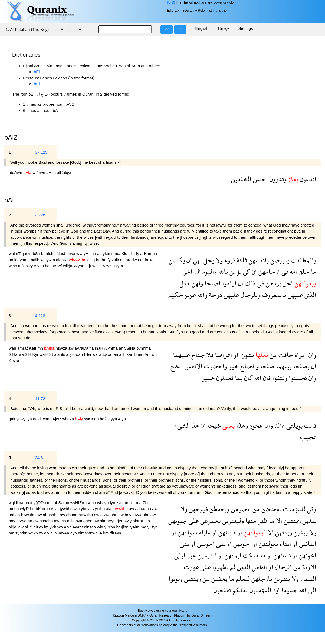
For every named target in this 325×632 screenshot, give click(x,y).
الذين (242, 567)
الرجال (282, 567)
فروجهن (197, 509)
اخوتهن (306, 555)
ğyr (120, 520)
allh (132, 253)
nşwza (61, 348)
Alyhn (39, 265)
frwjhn (91, 502)
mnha (14, 508)
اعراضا (222, 354)
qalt (12, 419)
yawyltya (24, 419)
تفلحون (222, 590)
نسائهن (281, 555)
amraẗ (23, 348)
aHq (91, 259)
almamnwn (88, 533)
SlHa (14, 354)
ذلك (249, 283)
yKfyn (152, 527)
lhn (94, 253)
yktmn (109, 253)
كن (245, 271)
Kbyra (14, 360)
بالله (222, 271)
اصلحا (212, 283)
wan (13, 348)
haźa (105, 419)
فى (284, 271)
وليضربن (232, 520)
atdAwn (16, 172)
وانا (267, 425)
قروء (229, 260)
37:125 (41, 152)
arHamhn (148, 253)
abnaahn (51, 514)
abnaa (72, 514)
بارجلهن (261, 578)
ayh (74, 533)
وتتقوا (279, 377)
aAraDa (81, 348)
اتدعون (307, 179)
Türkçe (223, 28)
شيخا (213, 425)
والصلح (249, 366)
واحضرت (214, 366)
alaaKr (62, 259)
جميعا (288, 590)
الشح (176, 366)
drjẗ (88, 265)
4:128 (40, 315)
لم (231, 567)
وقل (311, 509)
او (235, 354)
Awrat (78, 527)
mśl (22, 265)
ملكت (250, 555)
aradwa (133, 259)
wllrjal (68, 265)
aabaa (15, 514)
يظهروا (219, 567)
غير (190, 555)
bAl (9, 200)
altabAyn (108, 520)
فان (266, 377)
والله (201, 294)
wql (12, 502)
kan (130, 354)
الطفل (258, 567)
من (272, 354)
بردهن (272, 283)
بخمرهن (210, 520)
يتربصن (279, 260)
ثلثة (241, 260)
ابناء (284, 543)
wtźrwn (39, 172)
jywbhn (67, 508)
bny (128, 514)
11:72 (40, 398)
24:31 (40, 457)
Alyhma (111, 348)
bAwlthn (29, 514)
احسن (259, 179)
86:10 (171, 2)
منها (250, 520)
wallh (97, 265)
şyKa (89, 419)
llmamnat (25, 502)
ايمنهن (232, 555)
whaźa (68, 419)
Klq (125, 253)
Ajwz (57, 419)
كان (247, 377)
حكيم (175, 294)
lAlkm (104, 533)
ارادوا (229, 283)
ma (118, 253)
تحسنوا (297, 377)
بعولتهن (186, 532)
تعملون (224, 377)
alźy (30, 265)
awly (128, 520)
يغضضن (270, 509)
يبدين (308, 520)
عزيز (189, 294)
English (201, 28)
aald (37, 419)
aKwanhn (109, 514)
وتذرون (277, 179)
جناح (197, 354)
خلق (303, 271)
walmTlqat (18, 253)
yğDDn (40, 502)
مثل (185, 283)
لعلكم (239, 590)
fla (92, 348)
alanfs (60, 354)
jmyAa (64, 533)
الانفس (192, 366)
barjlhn (122, 527)
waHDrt (47, 354)
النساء (307, 578)
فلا (209, 354)
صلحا (266, 366)
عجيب (308, 436)
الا (278, 520)
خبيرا (207, 377)
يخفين (218, 578)
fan (116, 354)
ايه (275, 590)
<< (167, 29)
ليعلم (242, 578)
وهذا (241, 425)
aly (47, 533)
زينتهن (291, 520)
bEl (37, 71)
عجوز (255, 425)
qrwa (71, 253)
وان (311, 354)
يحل (208, 260)
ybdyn (110, 502)
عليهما (181, 354)
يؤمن (234, 271)
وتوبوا (175, 578)
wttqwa (106, 354)
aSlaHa (146, 259)
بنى (220, 543)
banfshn (49, 253)
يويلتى (294, 425)
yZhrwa (57, 527)
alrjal (13, 527)
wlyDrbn (28, 508)
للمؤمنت (293, 509)
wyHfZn (77, 502)
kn (17, 259)
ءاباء (204, 532)
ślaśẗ (62, 253)
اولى (179, 555)
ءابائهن (226, 532)
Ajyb (122, 419)
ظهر (261, 520)
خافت (285, 354)
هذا (193, 425)
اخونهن (241, 543)
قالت (309, 425)
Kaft (33, 348)
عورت (191, 567)
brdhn (101, 259)
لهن (197, 260)
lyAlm (135, 527)
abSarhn (62, 502)
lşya (114, 419)
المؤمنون (259, 590)
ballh (36, 259)
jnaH (99, 348)
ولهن (196, 283)
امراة (300, 354)
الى (311, 590)
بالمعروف (273, 294)
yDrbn (110, 527)
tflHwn (115, 533)
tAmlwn (150, 354)
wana (47, 419)
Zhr (146, 502)
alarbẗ (138, 520)
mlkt (71, 520)
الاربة (308, 567)
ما (312, 271)
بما (237, 377)
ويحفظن (218, 509)
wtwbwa (36, 533)
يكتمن (177, 260)
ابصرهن (240, 509)
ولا (218, 260)
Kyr (36, 354)
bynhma (143, 348)
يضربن (281, 578)
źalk (116, 259)
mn (40, 348)
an (100, 253)
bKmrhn (43, 508)
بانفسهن (258, 260)
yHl (87, 253)
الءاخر (192, 271)
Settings (245, 28)
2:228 (40, 214)
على (193, 520)
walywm (48, 259)
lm (47, 527)
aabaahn (143, 508)
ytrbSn (34, 253)
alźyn (39, 527)
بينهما (283, 366)
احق (287, 283)
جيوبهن (177, 520)
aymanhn (85, 520)
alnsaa (90, 527)
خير (233, 366)
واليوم (209, 271)
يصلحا (301, 366)
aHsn (51, 172)
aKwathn (24, 520)
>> (180, 29)
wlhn (13, 265)
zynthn (122, 502)
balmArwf (54, 265)
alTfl (29, 527)
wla (80, 253)
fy (138, 253)
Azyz (108, 265)
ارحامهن (268, 271)
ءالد (279, 425)
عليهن (294, 294)
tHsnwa (91, 354)
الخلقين (241, 179)
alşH (70, 354)
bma (138, 354)
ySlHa (130, 348)
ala (132, 502)
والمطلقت (302, 260)
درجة (214, 294)
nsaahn (47, 520)
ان (188, 260)
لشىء (181, 425)
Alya (55, 508)
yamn (25, 259)
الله (292, 271)
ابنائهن (306, 543)
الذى (309, 294)
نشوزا (246, 354)
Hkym (118, 265)
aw (71, 348)
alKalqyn (65, 172)
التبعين (206, 555)
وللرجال (250, 294)
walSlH (25, 354)
